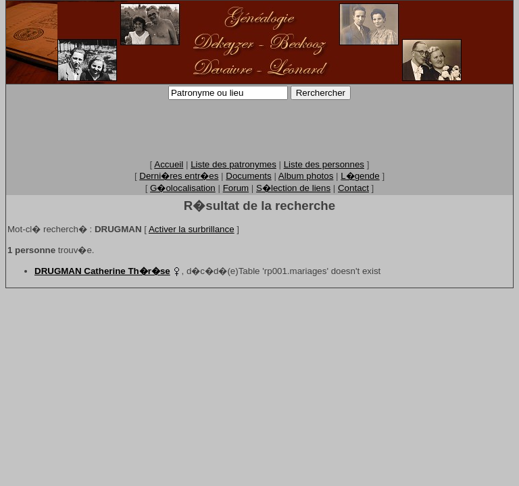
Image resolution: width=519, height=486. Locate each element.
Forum (236, 188)
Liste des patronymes (233, 164)
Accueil (168, 164)
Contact (353, 188)
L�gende (360, 176)
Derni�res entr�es (178, 176)
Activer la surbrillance (191, 229)
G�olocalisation (183, 188)
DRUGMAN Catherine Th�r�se (102, 271)
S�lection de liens (293, 188)
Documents (248, 176)
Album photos (306, 176)
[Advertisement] (259, 129)
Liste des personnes (324, 164)
